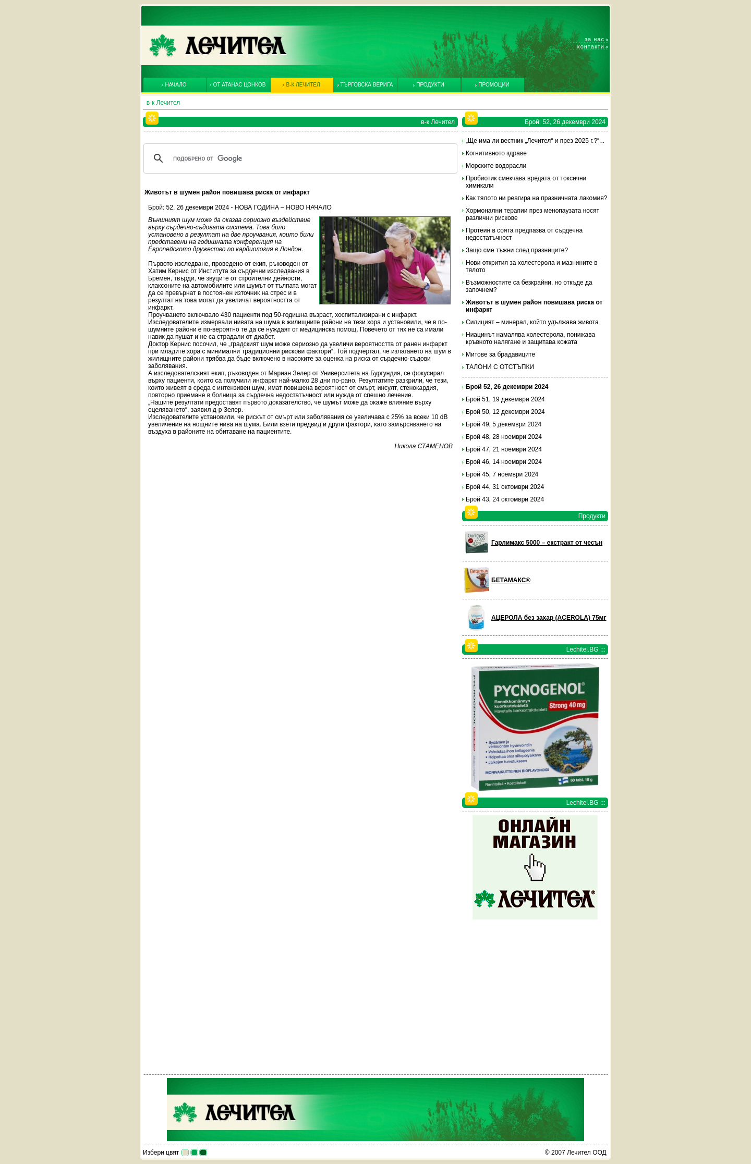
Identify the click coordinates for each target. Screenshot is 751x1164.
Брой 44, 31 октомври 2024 (505, 487)
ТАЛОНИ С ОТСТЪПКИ (500, 367)
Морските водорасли (496, 165)
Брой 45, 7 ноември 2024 (502, 474)
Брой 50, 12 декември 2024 (505, 411)
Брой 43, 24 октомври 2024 (505, 499)
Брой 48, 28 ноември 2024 (504, 436)
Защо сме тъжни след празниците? (517, 250)
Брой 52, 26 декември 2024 (507, 386)
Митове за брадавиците (500, 354)
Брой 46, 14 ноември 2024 (504, 461)
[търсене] (299, 158)
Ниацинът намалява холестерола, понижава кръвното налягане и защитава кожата (530, 338)
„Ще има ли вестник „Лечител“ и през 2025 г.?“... (535, 140)
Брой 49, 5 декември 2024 (503, 424)
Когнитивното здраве (496, 153)
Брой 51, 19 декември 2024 (505, 399)
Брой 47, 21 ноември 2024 (504, 449)
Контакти (590, 46)
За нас (594, 39)
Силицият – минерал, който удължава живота (532, 322)
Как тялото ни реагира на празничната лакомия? (536, 198)
